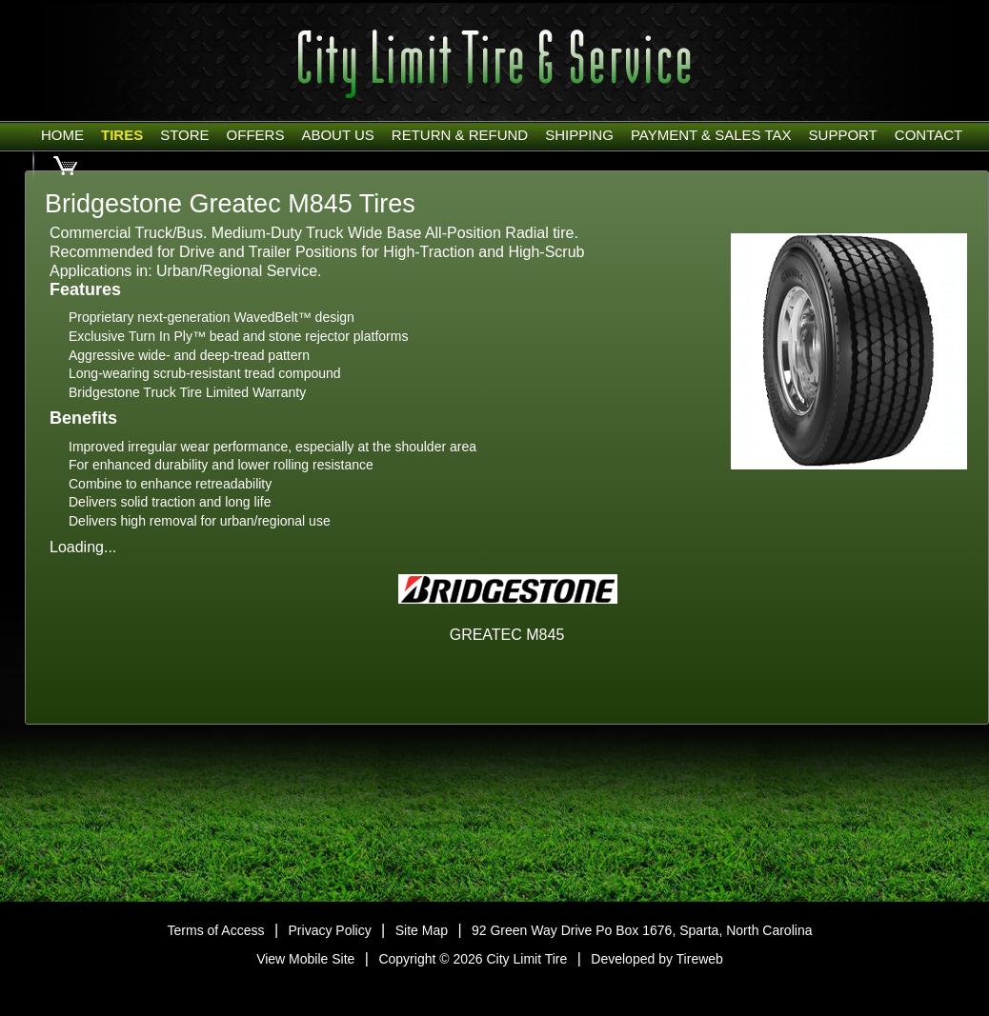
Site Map (421, 930)
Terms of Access (216, 930)
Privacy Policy (330, 930)
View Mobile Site (305, 958)
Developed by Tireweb (657, 958)
